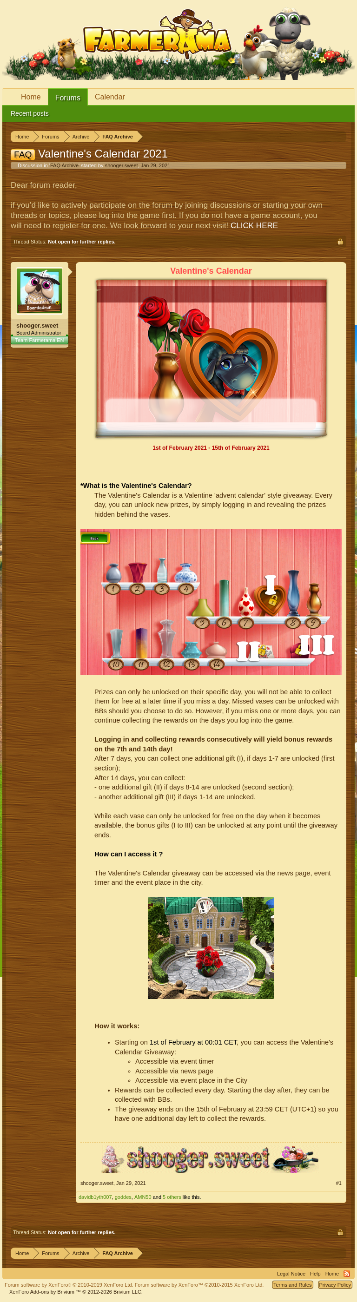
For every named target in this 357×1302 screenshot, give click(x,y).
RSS (347, 1273)
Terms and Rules (292, 1285)
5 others (172, 1197)
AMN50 (143, 1197)
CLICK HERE (254, 225)
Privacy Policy (335, 1285)
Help (315, 1273)
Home (31, 97)
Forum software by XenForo (69, 1285)
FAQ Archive (64, 165)
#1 (339, 1183)
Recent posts (30, 113)
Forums (67, 98)
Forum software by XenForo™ (199, 1285)
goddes (123, 1197)
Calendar (110, 97)
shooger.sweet (121, 165)
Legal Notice (291, 1273)
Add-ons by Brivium (76, 1292)
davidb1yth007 (95, 1197)
